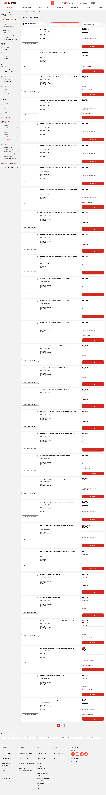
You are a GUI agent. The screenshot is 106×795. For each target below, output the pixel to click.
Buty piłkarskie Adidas (29, 737)
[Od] (56, 25)
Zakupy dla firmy (6, 778)
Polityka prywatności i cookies (43, 766)
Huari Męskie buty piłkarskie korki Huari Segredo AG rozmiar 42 (58, 479)
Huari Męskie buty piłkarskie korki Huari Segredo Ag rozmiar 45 (58, 551)
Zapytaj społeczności (45, 31)
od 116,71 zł (87, 638)
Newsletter (39, 756)
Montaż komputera (6, 753)
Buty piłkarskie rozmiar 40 (93, 737)
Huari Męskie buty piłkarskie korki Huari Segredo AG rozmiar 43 (58, 502)
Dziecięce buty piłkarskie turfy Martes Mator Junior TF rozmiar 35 (59, 213)
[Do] (72, 25)
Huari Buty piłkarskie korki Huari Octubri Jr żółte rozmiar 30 (57, 621)
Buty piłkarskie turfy (41, 737)
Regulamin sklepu (41, 771)
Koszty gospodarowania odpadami (42, 774)
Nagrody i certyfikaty (41, 758)
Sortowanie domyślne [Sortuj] (89, 24)
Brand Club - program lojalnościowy (7, 764)
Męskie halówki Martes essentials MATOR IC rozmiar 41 (55, 300)
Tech (38, 788)
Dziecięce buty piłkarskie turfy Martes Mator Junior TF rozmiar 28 (59, 100)
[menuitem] (26, 8)
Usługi (3, 756)
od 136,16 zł (87, 66)
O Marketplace (57, 751)
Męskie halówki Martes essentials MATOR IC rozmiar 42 (55, 278)
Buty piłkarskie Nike (12, 737)
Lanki (20, 737)
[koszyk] (101, 3)
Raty (3, 773)
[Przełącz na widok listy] (103, 24)
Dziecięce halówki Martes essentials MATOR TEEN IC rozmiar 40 (58, 433)
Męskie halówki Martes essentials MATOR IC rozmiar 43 (55, 390)
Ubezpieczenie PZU (6, 758)
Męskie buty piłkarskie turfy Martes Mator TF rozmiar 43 (56, 455)
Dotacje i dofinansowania (43, 780)
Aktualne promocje (23, 758)
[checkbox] (10, 35)
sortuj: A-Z (3, 44)
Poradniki (21, 761)
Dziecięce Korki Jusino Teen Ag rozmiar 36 (52, 675)
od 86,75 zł (87, 90)
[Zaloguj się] (92, 3)
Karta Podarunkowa (6, 761)
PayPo (3, 770)
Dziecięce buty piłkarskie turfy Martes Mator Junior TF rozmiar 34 (59, 234)
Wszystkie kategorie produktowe (26, 763)
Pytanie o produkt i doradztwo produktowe (26, 767)
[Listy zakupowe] (83, 3)
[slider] (54, 22)
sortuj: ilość (3, 76)
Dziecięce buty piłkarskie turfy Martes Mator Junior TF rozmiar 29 (59, 189)
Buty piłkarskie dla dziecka (53, 737)
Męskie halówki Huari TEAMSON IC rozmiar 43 (53, 52)
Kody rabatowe (40, 783)
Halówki (3, 737)
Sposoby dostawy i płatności (26, 753)
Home (38, 791)
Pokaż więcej (5, 61)
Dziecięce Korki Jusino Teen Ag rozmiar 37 (52, 700)
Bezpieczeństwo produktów (43, 778)
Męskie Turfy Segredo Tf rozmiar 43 (50, 574)
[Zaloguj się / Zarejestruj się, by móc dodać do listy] (37, 29)
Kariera (38, 761)
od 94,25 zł (87, 335)
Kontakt (76, 761)
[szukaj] (52, 3)
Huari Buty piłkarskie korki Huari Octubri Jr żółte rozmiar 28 (57, 648)
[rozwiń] (18, 71)
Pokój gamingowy (41, 785)
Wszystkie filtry (9, 167)
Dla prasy (39, 763)
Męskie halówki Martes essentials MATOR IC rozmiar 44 (55, 346)
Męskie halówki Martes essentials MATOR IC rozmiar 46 (55, 322)
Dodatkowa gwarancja (7, 751)
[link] (26, 8)
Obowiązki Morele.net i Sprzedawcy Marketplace (60, 757)
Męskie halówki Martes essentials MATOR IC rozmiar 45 (55, 368)
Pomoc (21, 751)
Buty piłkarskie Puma (66, 737)
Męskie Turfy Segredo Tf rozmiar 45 (50, 597)
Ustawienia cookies (41, 768)
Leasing (3, 775)
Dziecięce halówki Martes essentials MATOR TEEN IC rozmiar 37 (58, 412)
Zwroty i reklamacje (23, 756)
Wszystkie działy (43, 3)
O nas (38, 751)
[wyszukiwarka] (37, 3)
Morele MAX (4, 768)
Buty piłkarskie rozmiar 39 (79, 737)
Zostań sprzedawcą (58, 753)
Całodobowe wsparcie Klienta (26, 770)
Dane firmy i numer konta (43, 753)
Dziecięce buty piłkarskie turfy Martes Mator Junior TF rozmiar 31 (58, 77)
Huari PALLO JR (44, 29)
